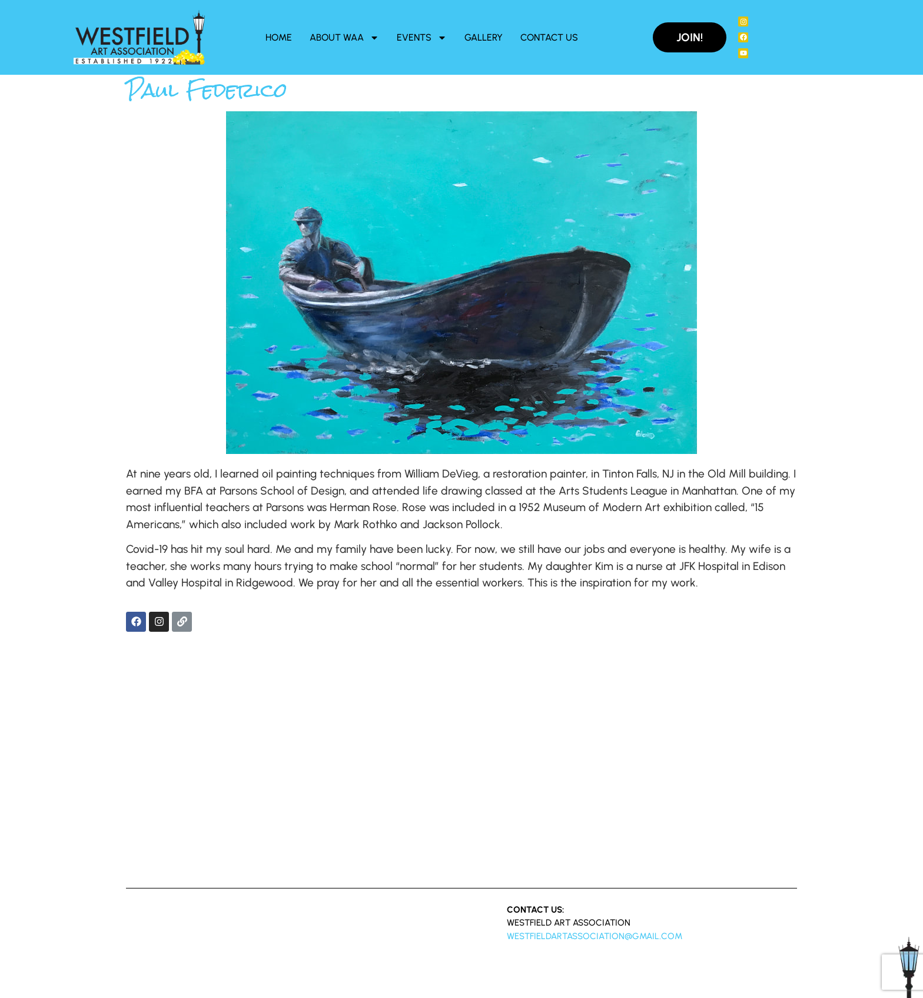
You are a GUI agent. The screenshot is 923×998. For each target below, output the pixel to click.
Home (278, 37)
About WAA (344, 38)
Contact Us (549, 37)
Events (422, 38)
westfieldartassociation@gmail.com (594, 936)
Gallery (483, 37)
